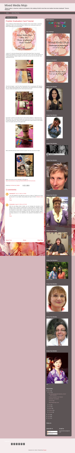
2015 (49, 416)
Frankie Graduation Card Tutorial (56, 397)
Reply (10, 200)
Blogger (44, 450)
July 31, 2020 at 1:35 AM (21, 193)
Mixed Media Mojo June (54, 402)
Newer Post (9, 240)
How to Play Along (15, 13)
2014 (49, 418)
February (51, 410)
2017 (49, 390)
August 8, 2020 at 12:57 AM (21, 204)
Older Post (40, 240)
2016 (49, 414)
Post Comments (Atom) (27, 244)
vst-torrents (12, 204)
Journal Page (51, 400)
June (50, 392)
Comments (50, 433)
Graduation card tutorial (54, 398)
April (50, 406)
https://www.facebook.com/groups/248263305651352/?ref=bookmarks (20, 180)
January (51, 412)
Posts (49, 431)
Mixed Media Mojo (16, 5)
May (50, 404)
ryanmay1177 (12, 193)
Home (7, 13)
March (50, 408)
